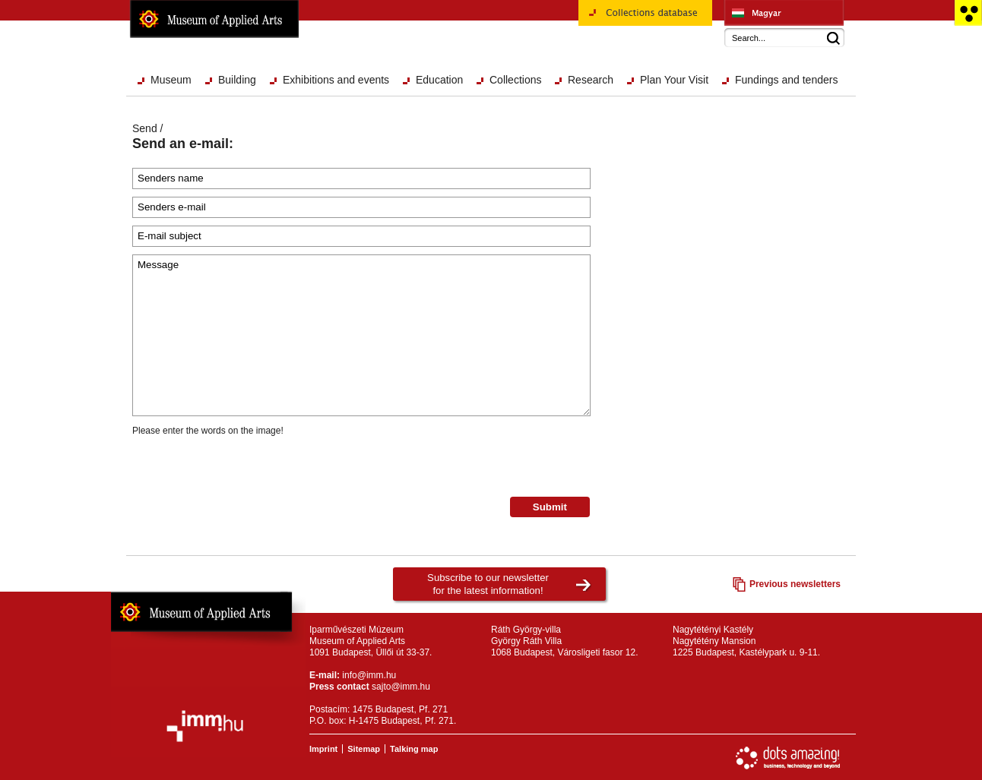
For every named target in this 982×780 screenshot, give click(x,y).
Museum (171, 80)
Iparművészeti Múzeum (784, 13)
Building (237, 80)
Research (590, 80)
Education (439, 80)
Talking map (414, 748)
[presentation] (247, 467)
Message (361, 335)
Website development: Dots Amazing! (788, 758)
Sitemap (363, 748)
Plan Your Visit (674, 80)
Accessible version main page (968, 13)
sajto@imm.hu (401, 686)
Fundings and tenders (786, 80)
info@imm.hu (369, 675)
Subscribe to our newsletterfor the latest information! (488, 584)
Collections (515, 80)
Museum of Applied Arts (214, 19)
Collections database (645, 18)
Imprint (323, 748)
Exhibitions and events (336, 80)
